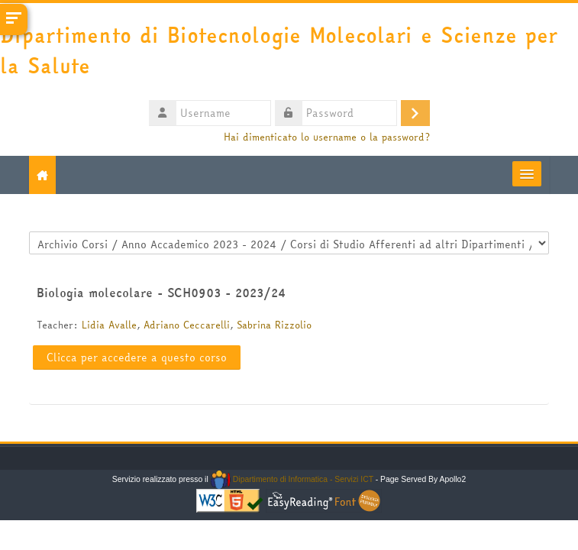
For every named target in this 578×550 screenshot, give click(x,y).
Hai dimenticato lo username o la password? (327, 137)
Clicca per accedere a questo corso (137, 357)
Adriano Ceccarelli (187, 324)
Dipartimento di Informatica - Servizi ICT (292, 479)
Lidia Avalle (109, 324)
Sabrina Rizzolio (274, 324)
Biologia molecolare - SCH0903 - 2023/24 (161, 292)
